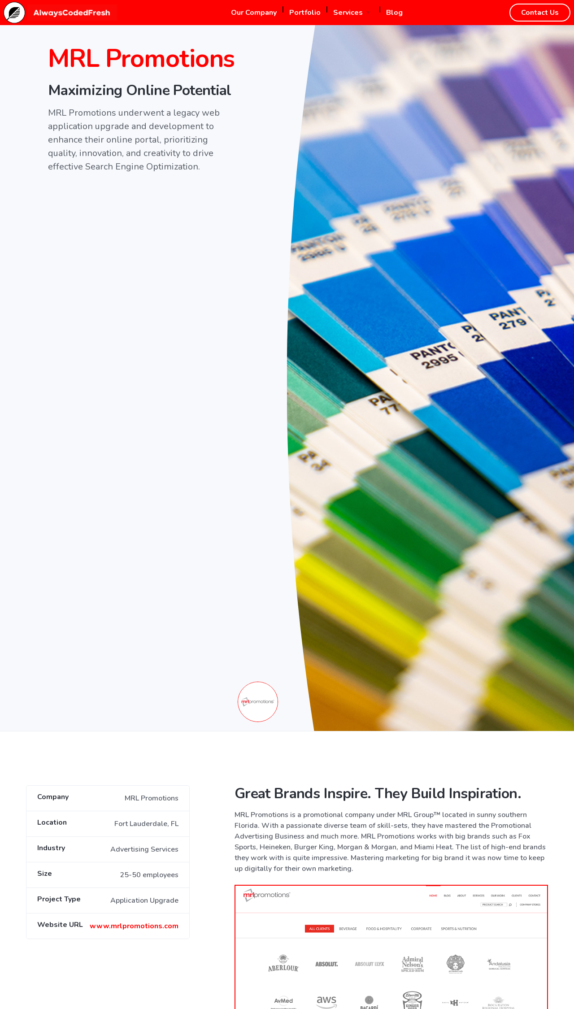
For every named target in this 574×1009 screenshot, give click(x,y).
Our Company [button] (254, 12)
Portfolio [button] (305, 12)
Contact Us (540, 12)
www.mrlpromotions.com (134, 926)
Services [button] (348, 12)
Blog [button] (394, 12)
